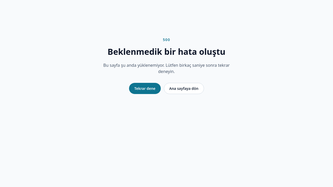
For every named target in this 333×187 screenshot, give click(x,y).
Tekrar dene (144, 88)
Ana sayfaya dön (183, 88)
